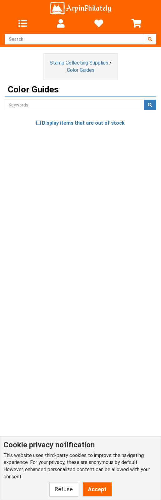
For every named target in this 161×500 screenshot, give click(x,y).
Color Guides (80, 70)
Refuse (64, 489)
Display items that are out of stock (80, 123)
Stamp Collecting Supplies (79, 63)
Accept (97, 489)
